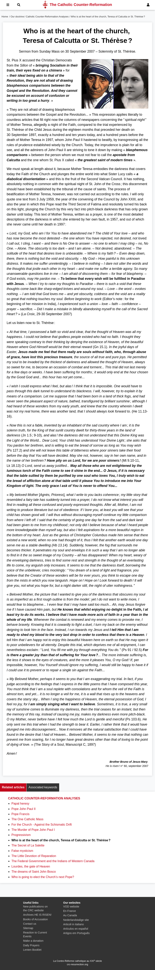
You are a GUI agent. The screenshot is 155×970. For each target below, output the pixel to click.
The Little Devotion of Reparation (33, 856)
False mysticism (22, 850)
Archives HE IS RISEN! (37, 914)
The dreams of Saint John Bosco (33, 871)
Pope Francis (20, 814)
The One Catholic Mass (27, 819)
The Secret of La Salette (27, 845)
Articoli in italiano (73, 924)
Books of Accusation (35, 919)
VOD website (71, 906)
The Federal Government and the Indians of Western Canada (52, 861)
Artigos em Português (76, 933)
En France (69, 910)
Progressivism (21, 835)
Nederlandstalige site (76, 919)
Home (5, 16)
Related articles (13, 787)
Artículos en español (75, 928)
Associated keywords (42, 787)
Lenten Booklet (32, 949)
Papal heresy (20, 803)
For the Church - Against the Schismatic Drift (41, 824)
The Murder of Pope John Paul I (33, 829)
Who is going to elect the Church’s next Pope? (42, 877)
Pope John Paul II (23, 809)
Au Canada (70, 915)
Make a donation (33, 940)
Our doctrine (17, 16)
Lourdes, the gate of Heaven (30, 866)
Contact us (29, 923)
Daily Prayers (31, 945)
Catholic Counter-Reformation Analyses (47, 16)
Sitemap (28, 928)
